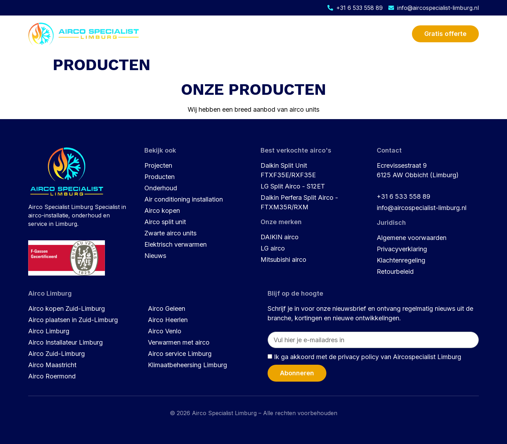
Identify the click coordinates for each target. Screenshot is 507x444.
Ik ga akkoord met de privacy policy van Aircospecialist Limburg (367, 356)
